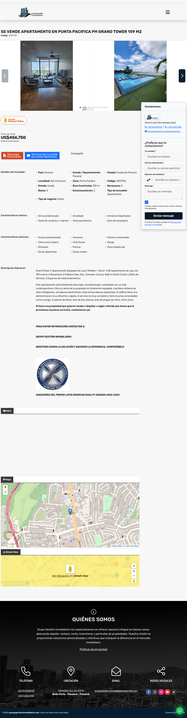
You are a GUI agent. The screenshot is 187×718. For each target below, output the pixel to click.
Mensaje (149, 186)
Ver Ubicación (61, 575)
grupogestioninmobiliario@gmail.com (166, 131)
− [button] (5, 492)
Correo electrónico (154, 162)
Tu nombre (150, 151)
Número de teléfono (155, 174)
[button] (80, 107)
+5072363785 (174, 127)
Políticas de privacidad (93, 649)
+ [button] (5, 487)
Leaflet (114, 546)
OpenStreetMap (132, 546)
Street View (14, 120)
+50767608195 (154, 127)
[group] (46, 76)
